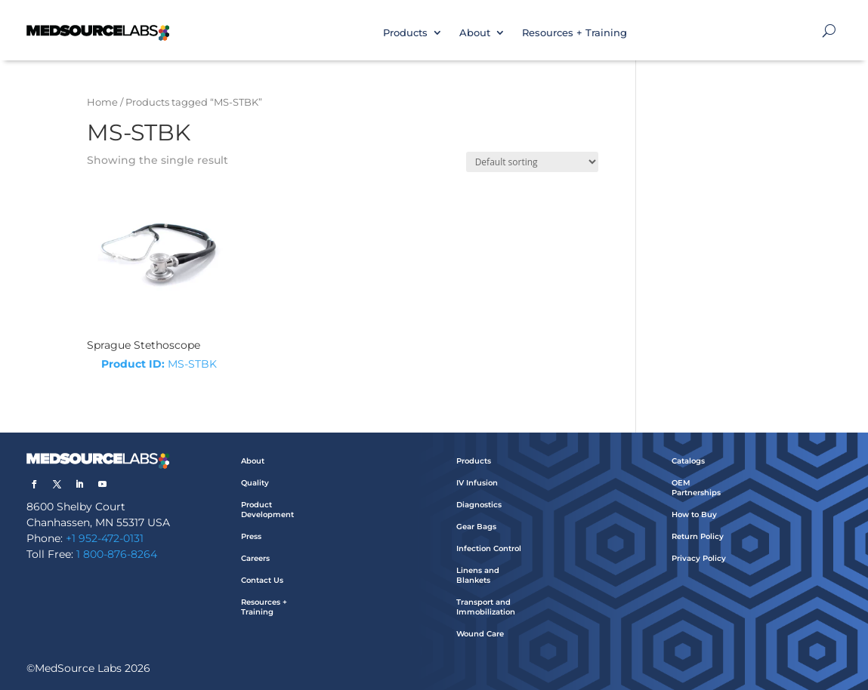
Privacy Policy (699, 558)
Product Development (267, 509)
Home (102, 102)
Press (251, 536)
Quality (255, 483)
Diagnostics (479, 505)
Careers (255, 558)
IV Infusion (477, 483)
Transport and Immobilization (485, 607)
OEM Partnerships (696, 487)
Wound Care (480, 634)
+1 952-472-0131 (105, 538)
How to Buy (694, 514)
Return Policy (698, 536)
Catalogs (688, 461)
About (474, 32)
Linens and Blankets (477, 575)
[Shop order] (532, 162)
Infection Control (488, 548)
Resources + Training (574, 32)
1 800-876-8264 (116, 554)
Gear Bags (476, 526)
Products (405, 32)
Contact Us (262, 580)
